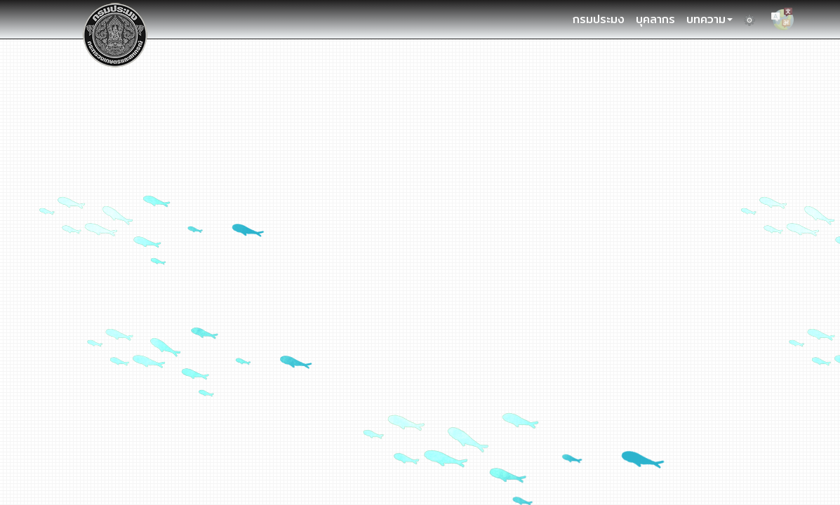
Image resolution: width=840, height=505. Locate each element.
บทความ (709, 19)
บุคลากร (655, 19)
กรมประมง (599, 19)
